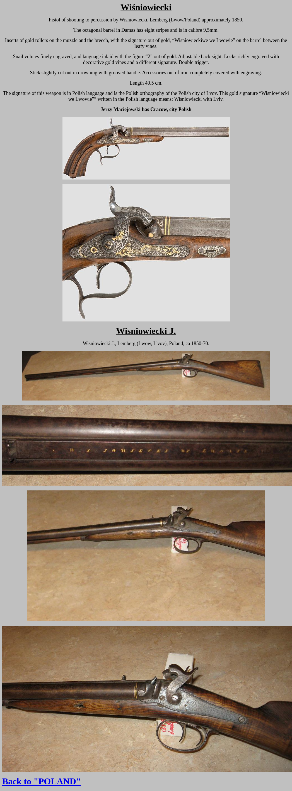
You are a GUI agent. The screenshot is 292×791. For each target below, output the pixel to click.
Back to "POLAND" (41, 781)
